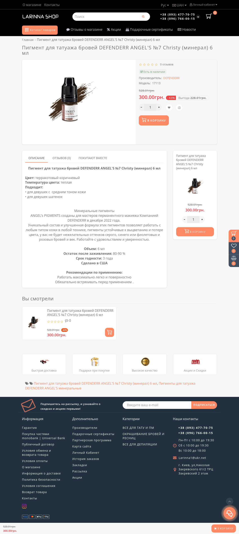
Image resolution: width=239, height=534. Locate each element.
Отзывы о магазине (84, 29)
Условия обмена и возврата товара (36, 453)
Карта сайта (81, 446)
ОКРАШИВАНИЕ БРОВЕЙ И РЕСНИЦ (144, 436)
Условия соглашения (38, 486)
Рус (165, 5)
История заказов (85, 459)
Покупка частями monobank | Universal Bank (43, 436)
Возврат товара (34, 492)
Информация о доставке (41, 473)
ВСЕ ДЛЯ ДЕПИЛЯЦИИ (140, 444)
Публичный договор (38, 444)
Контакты (52, 4)
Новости (187, 29)
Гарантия (29, 428)
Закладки (79, 465)
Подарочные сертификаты (149, 29)
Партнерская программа (92, 440)
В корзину (223, 528)
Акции (114, 29)
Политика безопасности (41, 480)
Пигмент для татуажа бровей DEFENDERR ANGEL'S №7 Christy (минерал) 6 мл (80, 312)
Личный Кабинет (85, 453)
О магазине (32, 4)
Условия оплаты (35, 461)
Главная (28, 40)
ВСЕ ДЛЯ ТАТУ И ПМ (138, 428)
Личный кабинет (203, 4)
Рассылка (79, 471)
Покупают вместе (93, 158)
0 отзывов (166, 64)
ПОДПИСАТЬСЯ (204, 405)
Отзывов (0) (61, 158)
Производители (85, 428)
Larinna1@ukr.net (192, 458)
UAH (179, 5)
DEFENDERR (171, 78)
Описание (36, 158)
